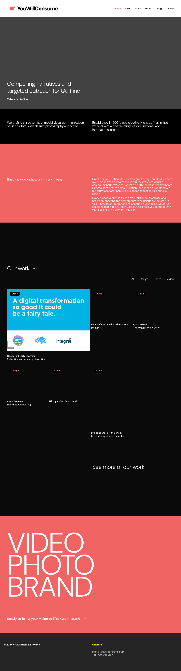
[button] (19, 99)
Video (170, 279)
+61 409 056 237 (102, 654)
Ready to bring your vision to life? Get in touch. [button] (43, 619)
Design (144, 279)
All (132, 279)
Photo (157, 279)
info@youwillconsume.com (108, 652)
